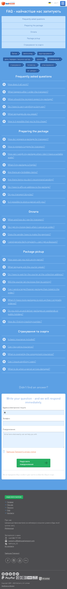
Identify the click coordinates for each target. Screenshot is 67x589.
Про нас (10, 505)
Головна (10, 502)
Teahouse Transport (12, 553)
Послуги (10, 508)
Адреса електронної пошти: (14, 408)
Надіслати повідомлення (34, 463)
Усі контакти (9, 546)
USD (56, 3)
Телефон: (6, 419)
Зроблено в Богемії (8, 586)
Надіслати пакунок (13, 497)
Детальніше (9, 528)
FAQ (8, 510)
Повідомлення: (9, 430)
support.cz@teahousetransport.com (21, 541)
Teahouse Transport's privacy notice (21, 452)
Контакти (10, 513)
